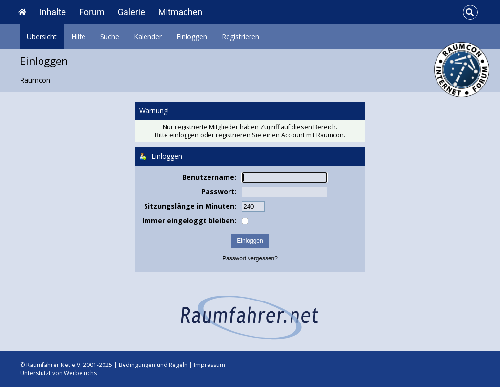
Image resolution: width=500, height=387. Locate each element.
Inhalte (53, 12)
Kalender (148, 36)
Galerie (131, 12)
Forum (91, 12)
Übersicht (42, 36)
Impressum (209, 365)
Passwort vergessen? (250, 258)
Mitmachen (180, 12)
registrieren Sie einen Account (260, 135)
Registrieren (240, 36)
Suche (109, 36)
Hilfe (78, 36)
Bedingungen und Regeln (153, 365)
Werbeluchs (80, 373)
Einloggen (191, 36)
